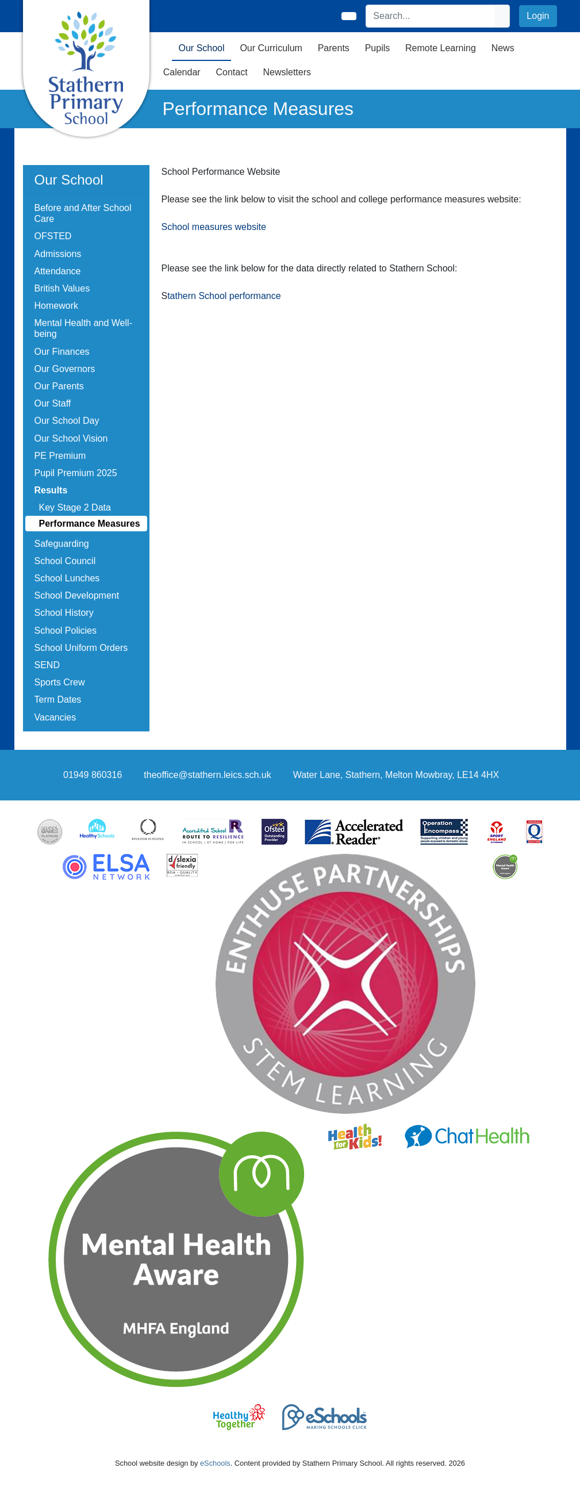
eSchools (215, 1463)
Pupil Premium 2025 (75, 473)
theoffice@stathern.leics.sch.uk (207, 775)
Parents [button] (333, 48)
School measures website (214, 227)
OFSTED (53, 236)
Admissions (58, 254)
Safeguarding (61, 544)
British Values (62, 288)
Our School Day (66, 421)
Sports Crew (59, 682)
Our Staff (52, 403)
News (502, 48)
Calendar (182, 72)
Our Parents (59, 386)
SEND (47, 665)
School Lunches (67, 578)
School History (64, 613)
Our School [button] (202, 48)
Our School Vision (71, 438)
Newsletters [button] (287, 72)
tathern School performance (224, 296)
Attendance (57, 271)
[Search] (430, 16)
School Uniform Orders (81, 648)
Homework (56, 306)
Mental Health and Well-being (83, 328)
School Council (65, 561)
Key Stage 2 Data (75, 507)
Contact (231, 72)
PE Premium (60, 456)
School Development (77, 595)
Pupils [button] (377, 48)
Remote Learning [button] (440, 48)
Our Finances (62, 352)
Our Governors (64, 369)
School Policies (65, 630)
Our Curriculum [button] (271, 48)
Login (538, 16)
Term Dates (58, 699)
